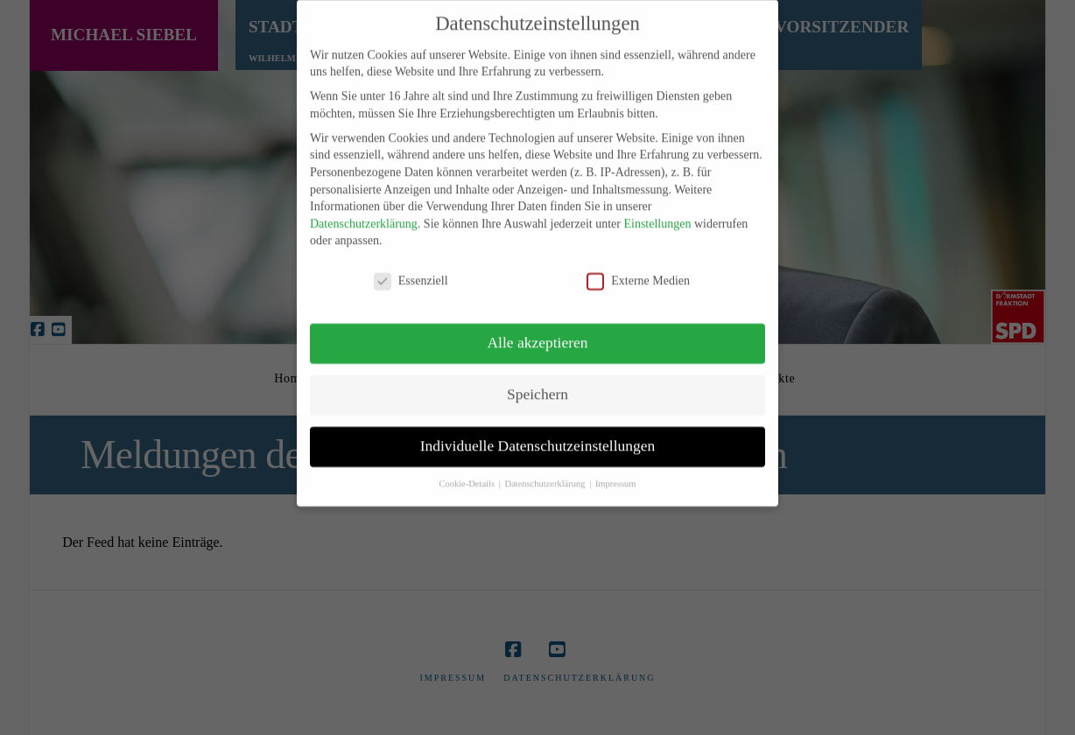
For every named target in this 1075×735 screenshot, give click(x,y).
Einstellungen (657, 212)
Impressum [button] (615, 472)
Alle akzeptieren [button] (537, 331)
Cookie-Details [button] (467, 472)
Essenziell (411, 269)
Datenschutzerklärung (364, 212)
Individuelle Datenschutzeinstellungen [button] (538, 434)
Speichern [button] (537, 382)
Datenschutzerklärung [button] (545, 472)
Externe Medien (638, 269)
